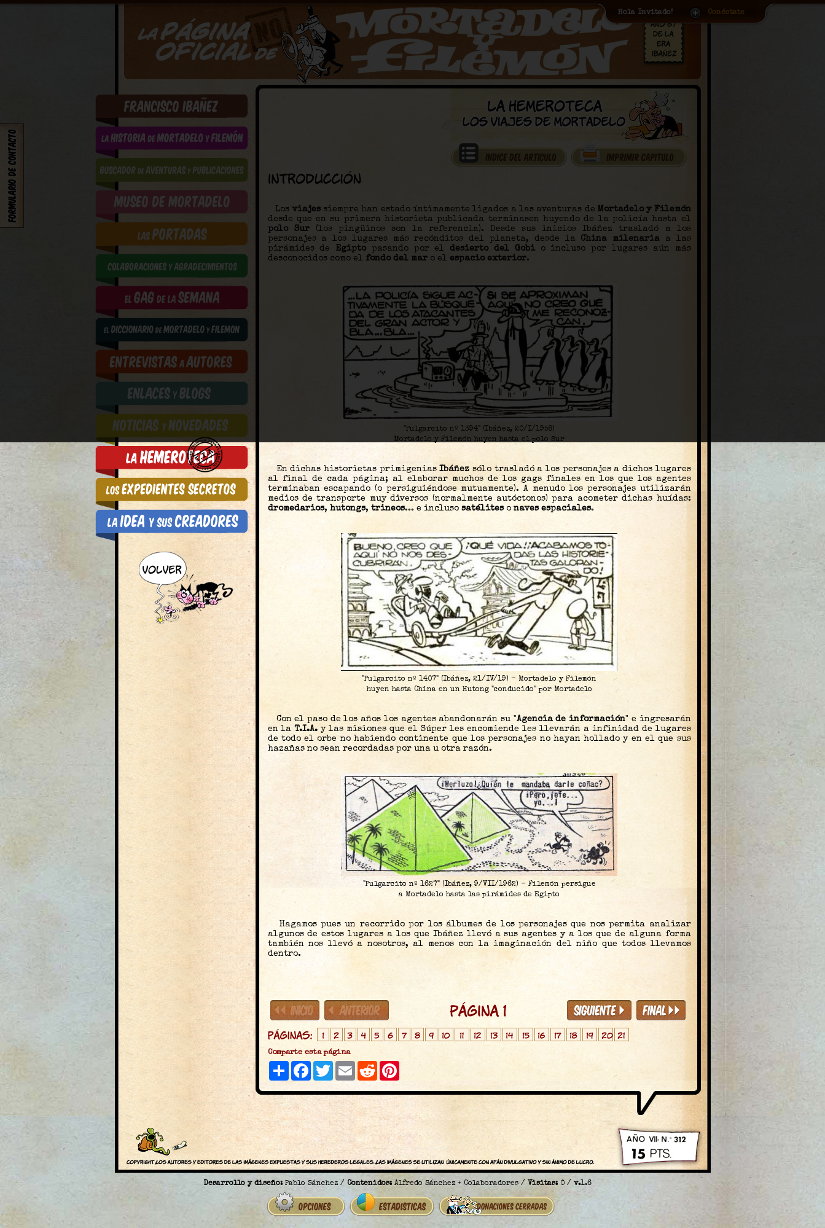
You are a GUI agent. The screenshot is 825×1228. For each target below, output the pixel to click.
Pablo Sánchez (311, 1179)
